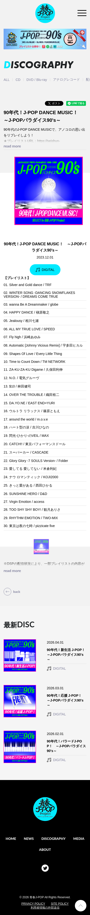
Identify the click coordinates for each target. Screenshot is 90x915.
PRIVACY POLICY (33, 903)
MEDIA (78, 838)
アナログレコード (66, 79)
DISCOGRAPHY (53, 838)
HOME (11, 838)
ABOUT (45, 850)
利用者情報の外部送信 (45, 907)
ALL (7, 80)
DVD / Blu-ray (36, 80)
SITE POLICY (60, 903)
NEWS (29, 838)
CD (18, 80)
